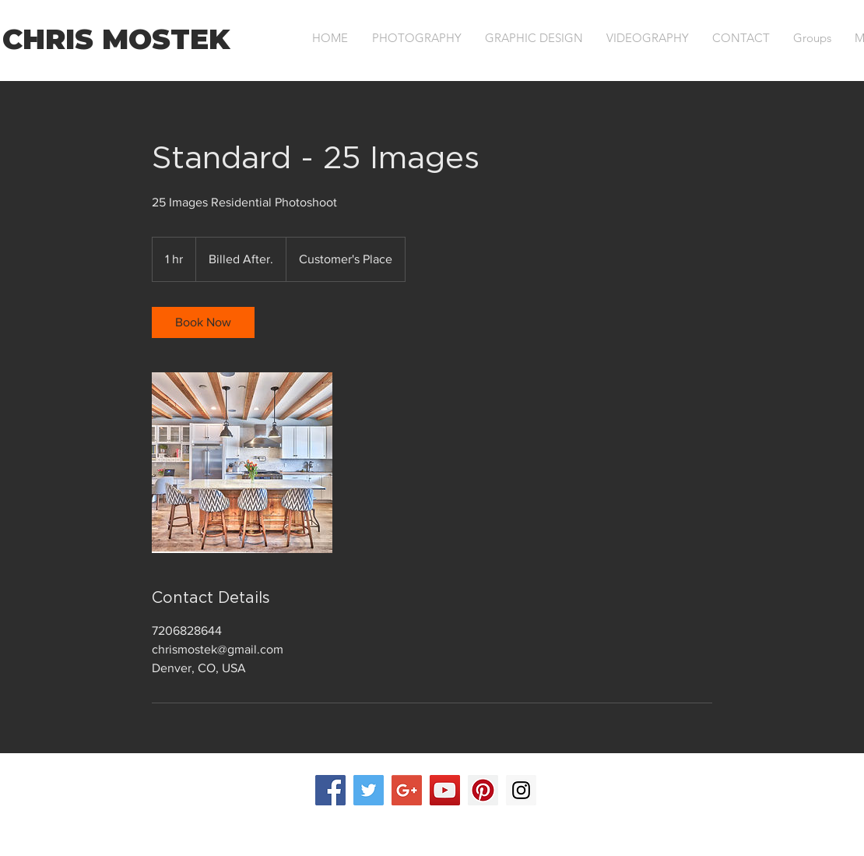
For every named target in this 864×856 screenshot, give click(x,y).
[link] (203, 322)
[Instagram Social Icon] (521, 790)
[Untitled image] (242, 462)
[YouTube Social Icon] (445, 790)
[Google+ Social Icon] (407, 790)
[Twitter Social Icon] (368, 790)
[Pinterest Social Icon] (483, 790)
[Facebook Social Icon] (330, 790)
